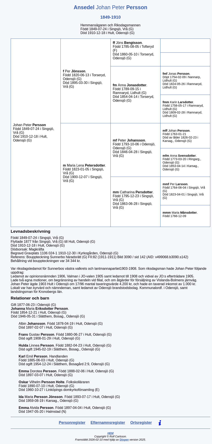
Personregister (72, 422)
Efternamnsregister (108, 422)
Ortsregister (141, 422)
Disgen (124, 439)
